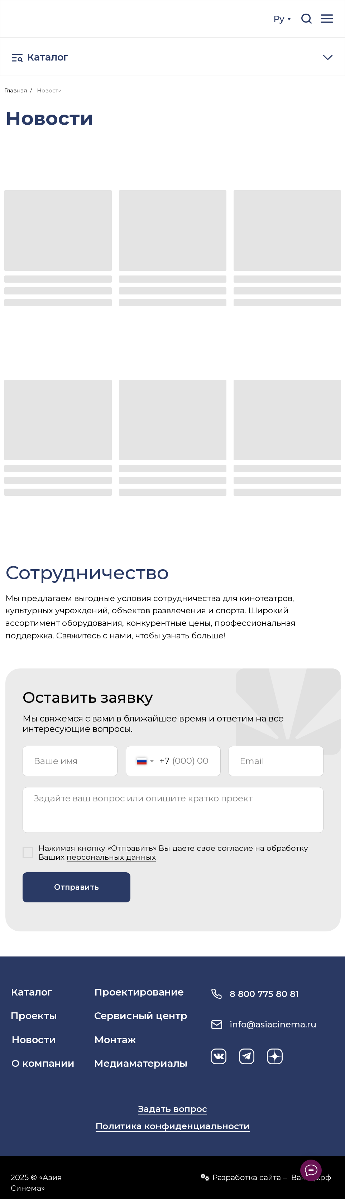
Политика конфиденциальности (173, 1126)
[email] (276, 761)
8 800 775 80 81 (264, 994)
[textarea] (173, 810)
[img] (61, 19)
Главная (15, 90)
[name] (70, 761)
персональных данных (111, 857)
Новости (49, 90)
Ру (278, 19)
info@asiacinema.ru (273, 1024)
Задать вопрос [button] (172, 1109)
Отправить (76, 887)
